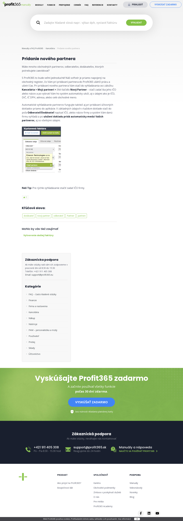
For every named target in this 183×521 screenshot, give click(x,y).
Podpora (135, 475)
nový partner (43, 215)
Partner (70, 215)
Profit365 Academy (102, 506)
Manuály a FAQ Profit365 (32, 48)
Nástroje (33, 324)
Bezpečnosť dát (65, 487)
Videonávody (136, 487)
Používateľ (34, 336)
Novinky (134, 492)
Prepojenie (64, 5)
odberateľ (58, 215)
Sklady (32, 348)
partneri (82, 215)
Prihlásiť (137, 4)
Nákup (32, 318)
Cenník (77, 5)
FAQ (86, 5)
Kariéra (97, 483)
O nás (96, 496)
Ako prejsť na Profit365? (69, 483)
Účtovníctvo (34, 353)
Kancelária (50, 48)
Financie (33, 300)
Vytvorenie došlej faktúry (38, 235)
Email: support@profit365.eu (39, 274)
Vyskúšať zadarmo (166, 4)
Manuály (134, 483)
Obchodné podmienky (104, 487)
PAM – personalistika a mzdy (43, 330)
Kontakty (112, 5)
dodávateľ (29, 215)
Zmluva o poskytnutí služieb (107, 492)
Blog (132, 496)
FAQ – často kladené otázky (42, 294)
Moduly (39, 5)
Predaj (32, 342)
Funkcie (51, 5)
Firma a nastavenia (38, 306)
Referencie (97, 5)
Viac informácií (124, 519)
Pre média (98, 501)
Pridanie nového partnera (48, 58)
